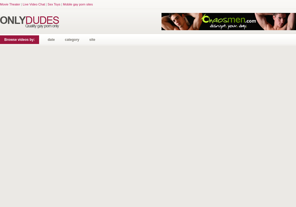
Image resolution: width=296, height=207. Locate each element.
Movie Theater (10, 4)
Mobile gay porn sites (78, 4)
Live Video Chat (34, 4)
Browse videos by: (19, 40)
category (72, 40)
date (51, 40)
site (92, 40)
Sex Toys (54, 4)
